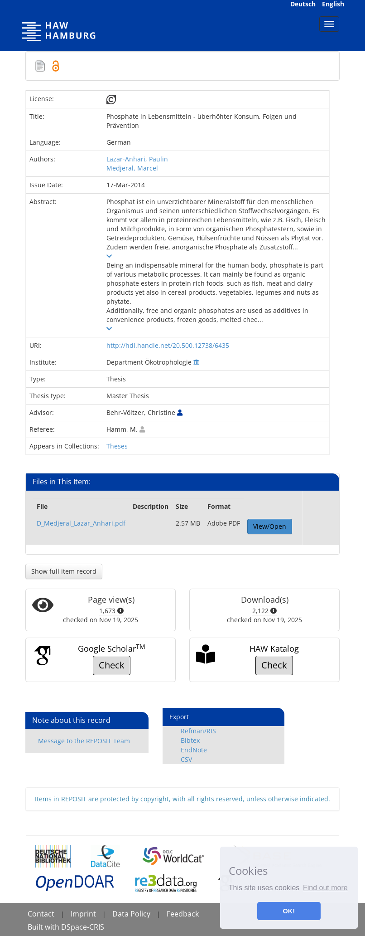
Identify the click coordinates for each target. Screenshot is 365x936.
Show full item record (63, 571)
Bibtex (190, 740)
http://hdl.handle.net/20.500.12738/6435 (167, 345)
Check (112, 665)
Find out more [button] (325, 888)
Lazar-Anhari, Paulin (137, 159)
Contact (41, 914)
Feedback (183, 914)
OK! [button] (289, 911)
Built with (44, 927)
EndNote (194, 750)
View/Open (269, 526)
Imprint (83, 914)
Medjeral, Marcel (132, 168)
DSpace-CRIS (82, 927)
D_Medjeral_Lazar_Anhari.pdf (81, 523)
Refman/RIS (198, 730)
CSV (186, 759)
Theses (117, 446)
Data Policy (131, 914)
